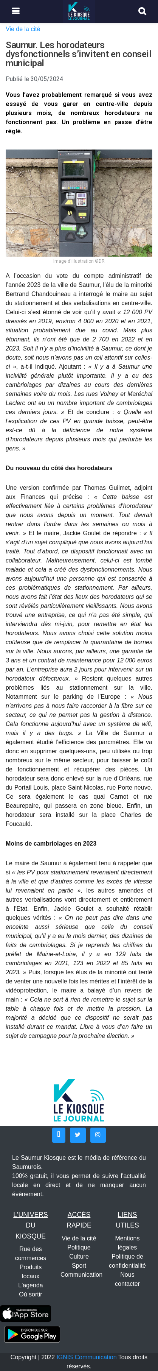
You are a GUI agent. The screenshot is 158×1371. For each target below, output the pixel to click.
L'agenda (30, 1285)
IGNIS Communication (86, 1357)
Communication (81, 1274)
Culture (79, 1256)
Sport (79, 1265)
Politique (78, 1247)
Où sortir (30, 1294)
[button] (58, 1135)
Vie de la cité (23, 29)
